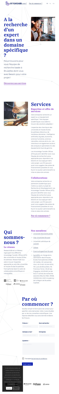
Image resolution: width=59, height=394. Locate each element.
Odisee (35, 247)
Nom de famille (44, 323)
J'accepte (36, 358)
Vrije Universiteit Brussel (41, 237)
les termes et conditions (39, 358)
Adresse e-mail (27, 332)
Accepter (9, 388)
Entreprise (42, 332)
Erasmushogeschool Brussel (43, 251)
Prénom (25, 323)
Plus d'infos (16, 388)
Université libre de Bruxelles (43, 234)
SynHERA (36, 255)
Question (25, 340)
